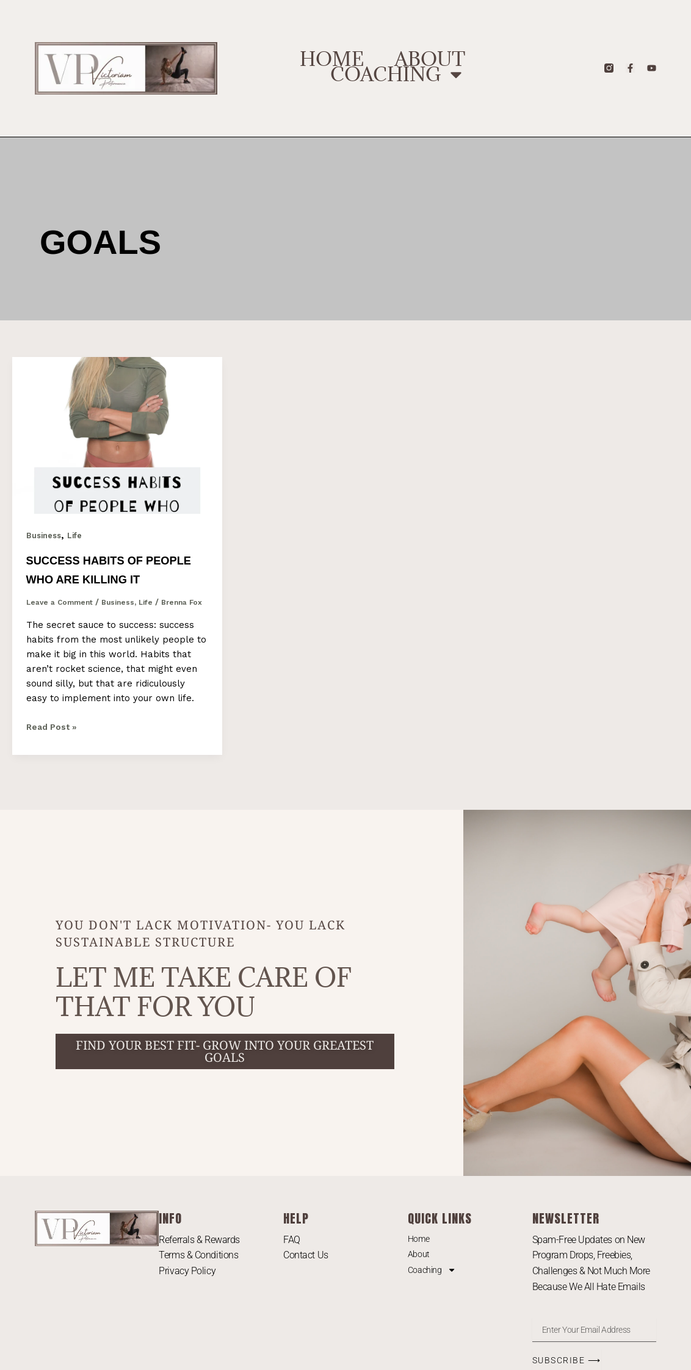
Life (80, 535)
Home (332, 59)
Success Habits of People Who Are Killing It (103, 578)
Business (45, 535)
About (429, 59)
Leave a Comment (62, 621)
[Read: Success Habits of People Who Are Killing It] (117, 434)
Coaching (397, 74)
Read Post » (54, 756)
